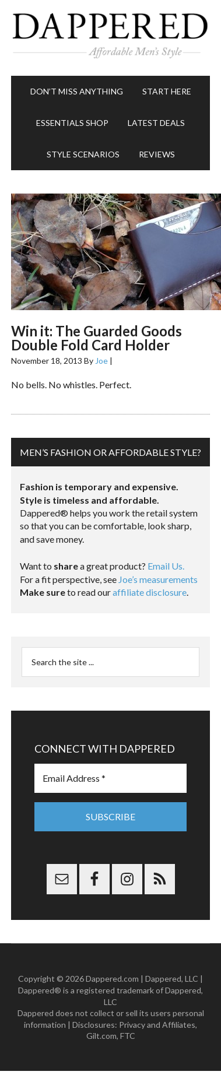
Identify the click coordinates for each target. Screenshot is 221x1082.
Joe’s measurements (158, 579)
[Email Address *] (110, 778)
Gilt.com (101, 1036)
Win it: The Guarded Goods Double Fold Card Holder (96, 337)
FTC (127, 1036)
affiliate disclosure (150, 592)
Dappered (110, 38)
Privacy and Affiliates (157, 1025)
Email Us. (166, 565)
